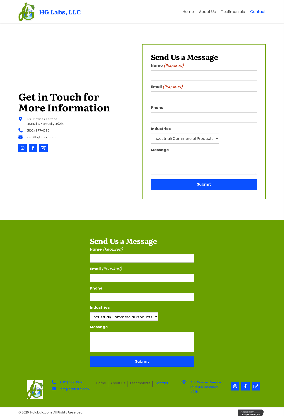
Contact (161, 383)
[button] (22, 148)
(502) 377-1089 (38, 131)
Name (167, 66)
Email (167, 87)
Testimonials (140, 383)
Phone (157, 107)
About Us (117, 383)
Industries (161, 128)
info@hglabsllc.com (41, 137)
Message (160, 149)
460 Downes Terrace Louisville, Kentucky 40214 (205, 387)
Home (101, 383)
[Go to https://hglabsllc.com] (51, 11)
